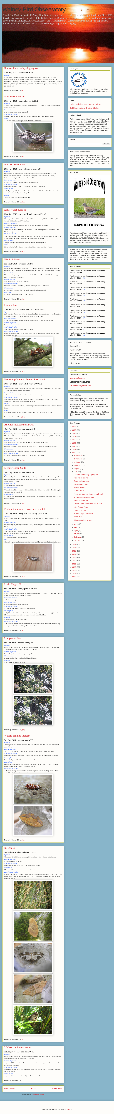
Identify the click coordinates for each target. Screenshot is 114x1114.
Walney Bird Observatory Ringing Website (85, 104)
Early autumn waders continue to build (24, 509)
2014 (74, 554)
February (77, 537)
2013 (74, 557)
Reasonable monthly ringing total (21, 68)
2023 (74, 436)
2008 (74, 574)
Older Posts (57, 1089)
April (76, 531)
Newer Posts (9, 1089)
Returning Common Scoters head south (24, 379)
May (76, 527)
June (76, 524)
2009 (74, 570)
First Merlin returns (14, 96)
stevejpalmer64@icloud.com (80, 386)
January (77, 540)
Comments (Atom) (38, 1095)
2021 (74, 443)
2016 (74, 548)
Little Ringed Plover (15, 584)
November (78, 459)
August (77, 469)
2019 (74, 449)
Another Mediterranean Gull (19, 424)
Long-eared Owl (13, 638)
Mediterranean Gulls (15, 467)
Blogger (68, 1109)
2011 (74, 564)
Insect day (9, 847)
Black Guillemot (13, 259)
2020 (74, 446)
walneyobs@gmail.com (78, 378)
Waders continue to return (17, 1047)
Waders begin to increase (17, 735)
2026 (74, 427)
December (78, 455)
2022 (74, 440)
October (77, 462)
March (76, 534)
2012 (74, 561)
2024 (74, 433)
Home (33, 1089)
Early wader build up (15, 209)
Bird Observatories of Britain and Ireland (84, 108)
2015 (74, 551)
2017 (74, 544)
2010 (74, 567)
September (78, 465)
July (76, 472)
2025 (74, 430)
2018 (74, 453)
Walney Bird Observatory (34, 9)
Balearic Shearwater (14, 164)
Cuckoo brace (11, 304)
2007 (74, 577)
